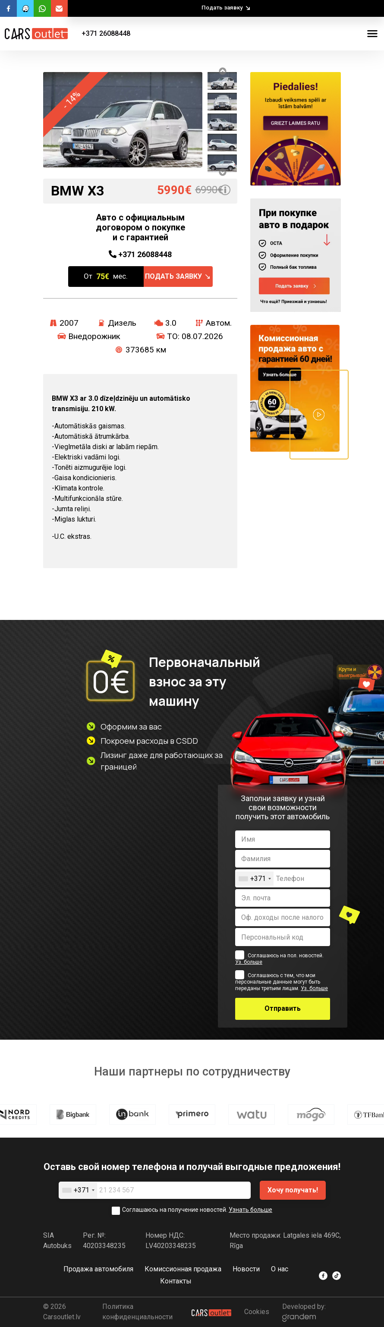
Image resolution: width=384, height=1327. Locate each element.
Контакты (176, 1281)
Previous (222, 71)
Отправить (282, 1008)
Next (222, 172)
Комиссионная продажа (183, 1269)
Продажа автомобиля (98, 1269)
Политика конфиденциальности (137, 1311)
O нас (279, 1269)
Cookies (256, 1312)
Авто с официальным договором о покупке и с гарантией (140, 227)
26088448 (140, 254)
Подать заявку (222, 7)
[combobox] (255, 878)
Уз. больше (248, 962)
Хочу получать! (293, 1190)
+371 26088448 (106, 33)
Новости (246, 1269)
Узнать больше (250, 1209)
